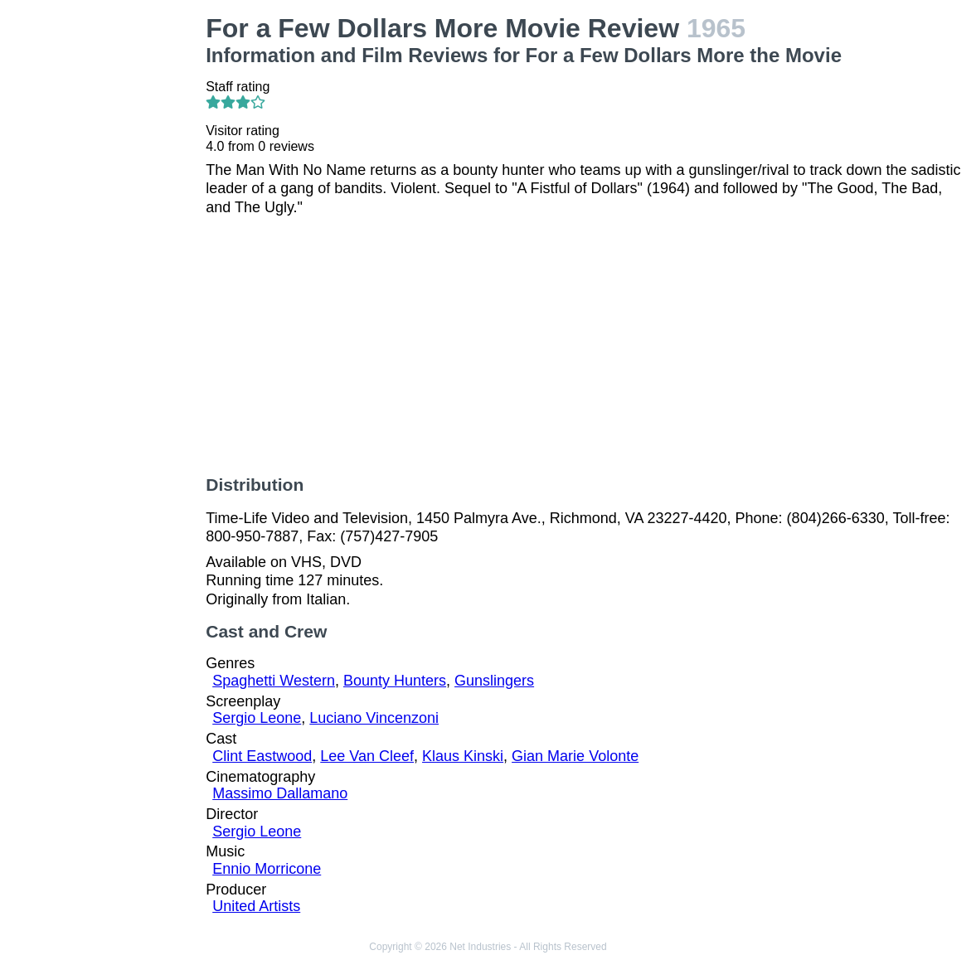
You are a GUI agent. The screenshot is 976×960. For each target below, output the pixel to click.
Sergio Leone (256, 718)
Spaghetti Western (273, 680)
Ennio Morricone (266, 869)
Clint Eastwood (262, 756)
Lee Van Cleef (367, 756)
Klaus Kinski (462, 756)
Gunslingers (494, 680)
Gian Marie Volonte (575, 756)
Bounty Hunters (394, 680)
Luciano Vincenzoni (374, 718)
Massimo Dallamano (279, 793)
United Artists (256, 906)
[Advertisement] (106, 262)
